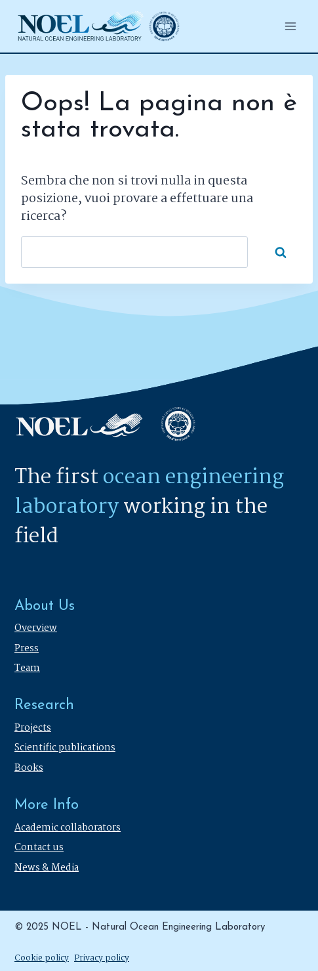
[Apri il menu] (290, 26)
